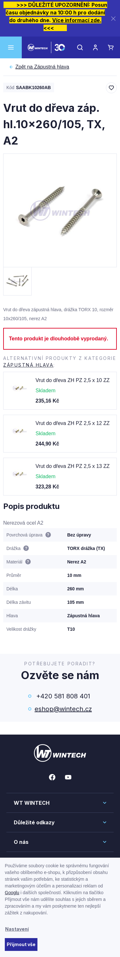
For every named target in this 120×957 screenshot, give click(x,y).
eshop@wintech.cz (63, 709)
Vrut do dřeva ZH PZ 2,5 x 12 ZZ (73, 423)
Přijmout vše (21, 944)
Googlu (12, 892)
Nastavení (17, 929)
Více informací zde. (76, 20)
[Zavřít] (113, 18)
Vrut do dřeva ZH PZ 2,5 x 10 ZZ (73, 380)
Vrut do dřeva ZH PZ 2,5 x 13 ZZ (73, 466)
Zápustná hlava (42, 67)
